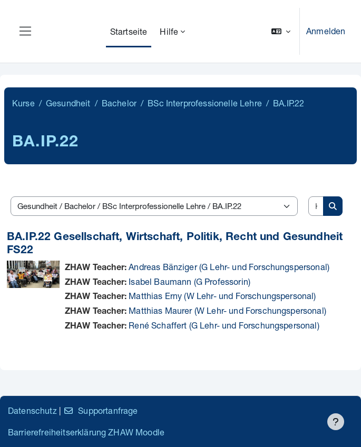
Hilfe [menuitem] (169, 31)
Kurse (23, 103)
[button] (281, 31)
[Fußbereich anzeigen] (335, 421)
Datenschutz (32, 410)
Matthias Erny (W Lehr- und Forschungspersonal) (222, 296)
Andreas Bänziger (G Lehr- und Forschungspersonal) (229, 267)
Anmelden (325, 31)
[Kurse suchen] (316, 206)
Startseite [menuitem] (129, 31)
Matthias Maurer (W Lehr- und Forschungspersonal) (227, 310)
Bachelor (119, 103)
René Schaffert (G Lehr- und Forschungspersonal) (224, 325)
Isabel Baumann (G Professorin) (189, 281)
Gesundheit (68, 103)
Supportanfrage (100, 410)
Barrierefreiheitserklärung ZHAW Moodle (86, 432)
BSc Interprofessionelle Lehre (205, 103)
